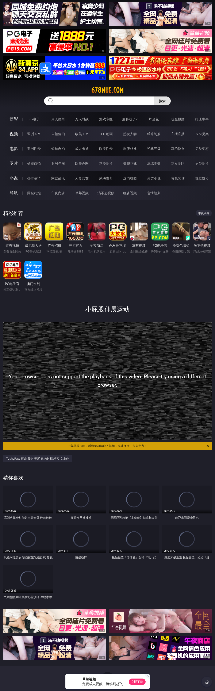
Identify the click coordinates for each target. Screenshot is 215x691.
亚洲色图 (58, 163)
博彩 (13, 119)
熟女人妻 (130, 134)
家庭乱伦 (58, 178)
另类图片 (202, 163)
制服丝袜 (130, 148)
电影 (13, 148)
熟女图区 (178, 163)
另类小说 (154, 178)
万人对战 (82, 119)
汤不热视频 (105, 193)
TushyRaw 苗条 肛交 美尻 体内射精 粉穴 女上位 (37, 458)
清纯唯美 (154, 163)
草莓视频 (82, 193)
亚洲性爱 (34, 148)
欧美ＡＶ (82, 134)
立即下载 (137, 682)
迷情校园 (130, 178)
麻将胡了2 (130, 119)
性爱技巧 (202, 178)
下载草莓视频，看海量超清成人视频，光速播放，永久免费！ (139, 445)
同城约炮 (34, 193)
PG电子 (34, 119)
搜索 (162, 101)
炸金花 (154, 119)
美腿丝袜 (130, 163)
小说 (13, 178)
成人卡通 (82, 148)
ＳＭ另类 (202, 134)
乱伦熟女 (178, 148)
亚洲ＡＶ (34, 134)
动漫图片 (106, 163)
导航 (13, 193)
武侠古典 (106, 178)
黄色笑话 (178, 178)
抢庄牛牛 (202, 119)
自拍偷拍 (58, 134)
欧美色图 (82, 163)
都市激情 (34, 178)
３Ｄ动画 (106, 134)
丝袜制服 (154, 134)
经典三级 (154, 148)
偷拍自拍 (58, 148)
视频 (13, 134)
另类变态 (202, 148)
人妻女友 (82, 178)
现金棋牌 (178, 119)
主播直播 (178, 134)
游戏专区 (106, 119)
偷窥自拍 (34, 163)
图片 (13, 163)
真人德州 (58, 119)
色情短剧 (154, 193)
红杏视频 (130, 193)
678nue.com (107, 90)
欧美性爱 (106, 148)
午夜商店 (58, 193)
